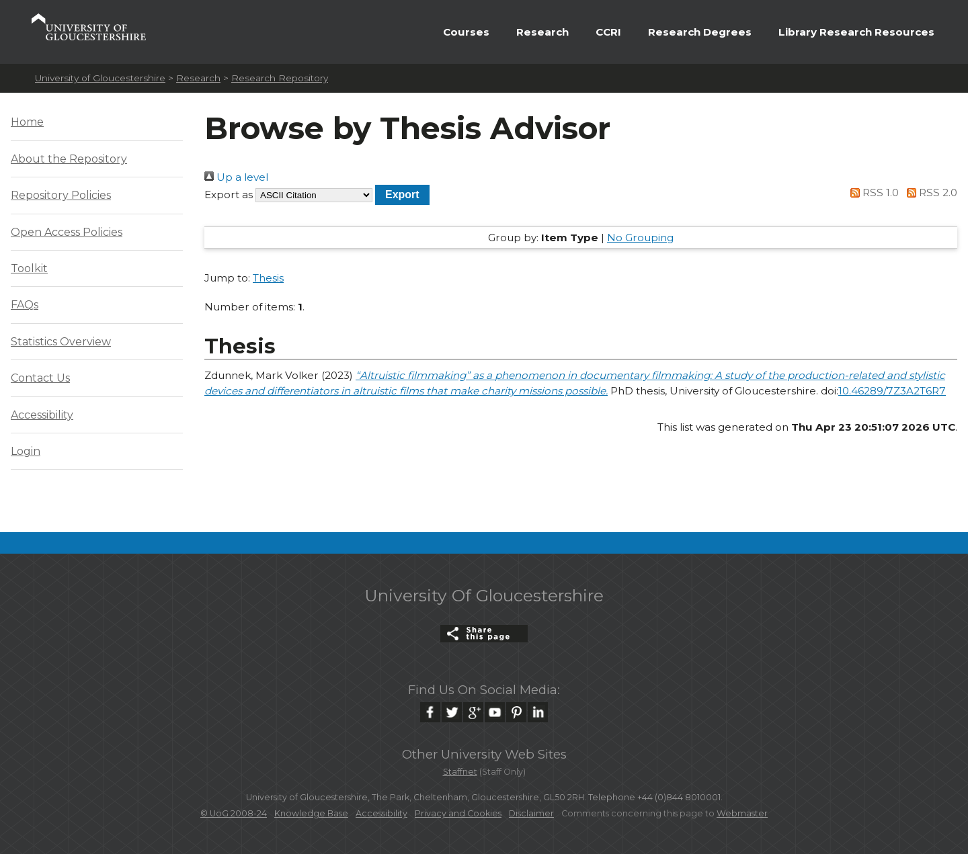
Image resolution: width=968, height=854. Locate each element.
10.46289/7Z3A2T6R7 (892, 390)
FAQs (24, 304)
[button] (402, 194)
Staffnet (460, 772)
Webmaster (742, 813)
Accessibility (42, 415)
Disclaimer (531, 813)
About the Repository (69, 159)
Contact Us (40, 378)
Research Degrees (700, 32)
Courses (466, 32)
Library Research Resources (856, 32)
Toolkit (29, 268)
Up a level (236, 177)
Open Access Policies (66, 232)
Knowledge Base (311, 813)
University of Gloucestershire (100, 78)
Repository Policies (61, 195)
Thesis (268, 277)
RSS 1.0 (872, 192)
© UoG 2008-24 (233, 813)
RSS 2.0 (929, 192)
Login (25, 451)
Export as (228, 194)
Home (27, 122)
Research (542, 32)
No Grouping (640, 237)
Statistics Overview (61, 341)
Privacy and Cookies (458, 813)
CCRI (608, 32)
